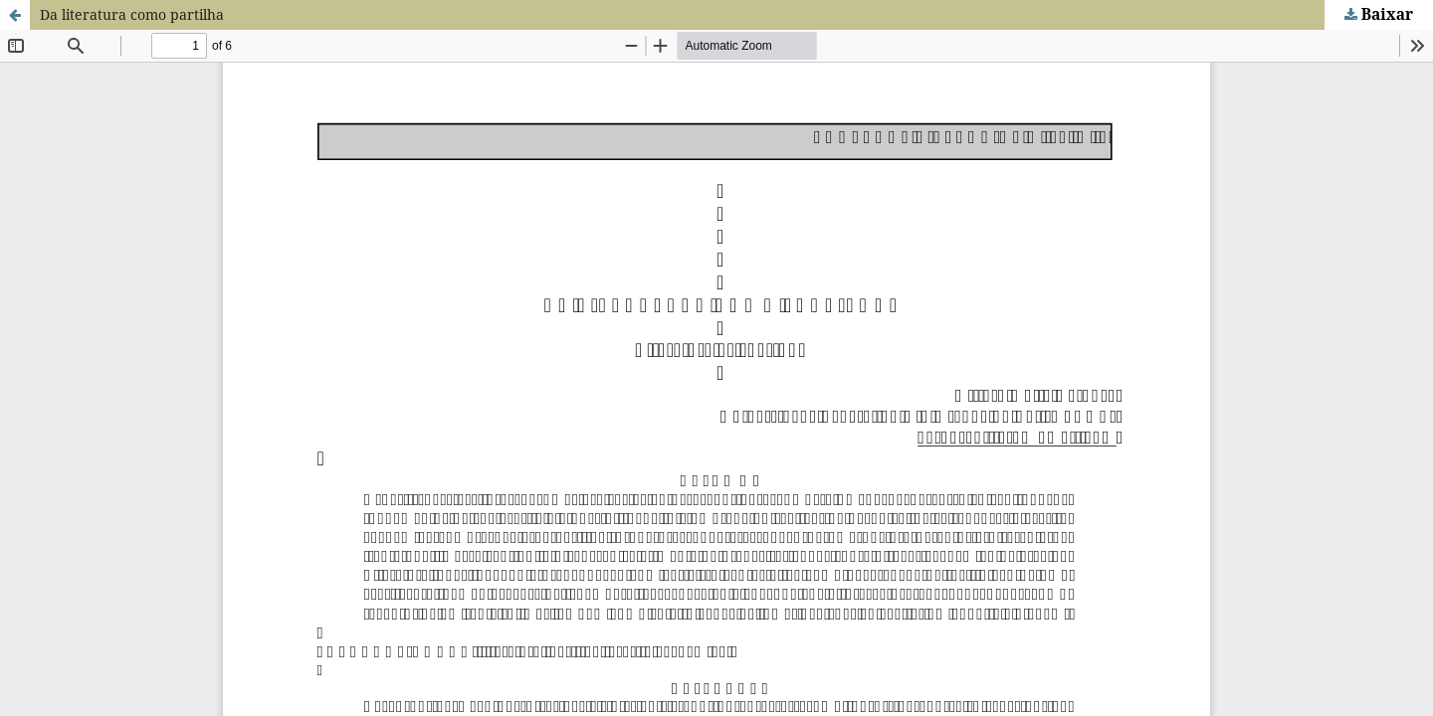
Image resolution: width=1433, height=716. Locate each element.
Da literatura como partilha (132, 14)
